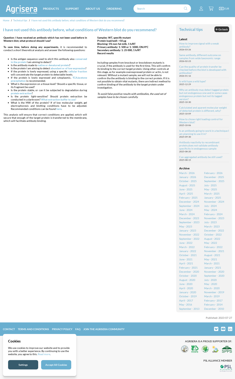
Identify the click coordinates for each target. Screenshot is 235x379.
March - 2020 (212, 288)
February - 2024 (213, 214)
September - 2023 (189, 222)
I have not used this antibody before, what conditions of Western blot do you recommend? (78, 20)
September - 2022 (189, 238)
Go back (222, 29)
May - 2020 (210, 283)
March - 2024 (187, 214)
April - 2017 (186, 300)
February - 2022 (213, 247)
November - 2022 (189, 234)
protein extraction (21, 93)
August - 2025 (187, 185)
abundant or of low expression (68, 68)
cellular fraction (77, 71)
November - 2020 (214, 271)
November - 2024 (214, 201)
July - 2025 (210, 185)
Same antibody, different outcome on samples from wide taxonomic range (200, 56)
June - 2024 (185, 209)
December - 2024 (189, 201)
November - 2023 (214, 218)
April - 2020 (186, 288)
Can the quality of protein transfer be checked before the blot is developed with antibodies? (202, 69)
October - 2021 (188, 255)
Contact (9, 329)
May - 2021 (210, 259)
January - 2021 (212, 267)
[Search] (162, 8)
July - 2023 (210, 222)
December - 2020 (189, 271)
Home (6, 20)
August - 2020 (187, 279)
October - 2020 (188, 275)
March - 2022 (187, 247)
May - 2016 (185, 304)
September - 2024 (189, 205)
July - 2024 (210, 205)
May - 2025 (210, 189)
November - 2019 (214, 292)
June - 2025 (185, 189)
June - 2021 (185, 259)
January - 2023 (187, 230)
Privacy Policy (62, 329)
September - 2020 (214, 275)
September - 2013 (189, 308)
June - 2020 (185, 283)
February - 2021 (188, 267)
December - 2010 (214, 308)
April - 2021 (186, 263)
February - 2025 (188, 197)
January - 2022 (187, 251)
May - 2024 (210, 209)
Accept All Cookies (56, 364)
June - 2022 (185, 242)
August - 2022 (212, 238)
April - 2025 (186, 193)
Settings (23, 364)
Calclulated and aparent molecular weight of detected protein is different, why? (203, 109)
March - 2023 (212, 226)
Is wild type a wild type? (192, 81)
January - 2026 (187, 177)
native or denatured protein (53, 65)
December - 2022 (214, 230)
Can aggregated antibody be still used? (201, 157)
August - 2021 (212, 255)
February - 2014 (213, 304)
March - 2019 (212, 296)
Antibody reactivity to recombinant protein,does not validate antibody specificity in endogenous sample (199, 145)
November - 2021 (214, 251)
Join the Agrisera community (103, 329)
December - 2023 (189, 218)
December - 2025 (214, 177)
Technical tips (20, 20)
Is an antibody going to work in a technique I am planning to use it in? (204, 132)
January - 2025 (212, 197)
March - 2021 (212, 263)
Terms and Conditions (33, 329)
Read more (44, 354)
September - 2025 (214, 181)
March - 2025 (212, 193)
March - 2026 (187, 173)
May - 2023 (185, 226)
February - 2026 (213, 173)
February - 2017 (213, 300)
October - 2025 (188, 181)
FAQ (77, 329)
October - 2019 (188, 296)
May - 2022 (210, 242)
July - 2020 (210, 279)
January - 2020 (187, 292)
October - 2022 (213, 234)
